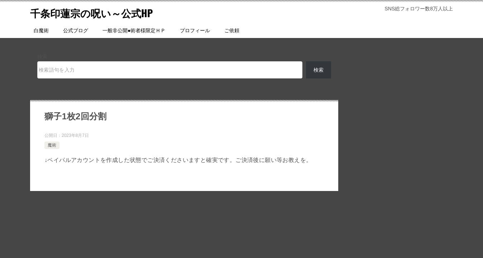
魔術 (52, 145)
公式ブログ (75, 30)
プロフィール (195, 30)
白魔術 (41, 30)
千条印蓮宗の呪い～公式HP (96, 12)
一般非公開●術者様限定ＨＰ (134, 30)
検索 (42, 56)
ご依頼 (231, 30)
